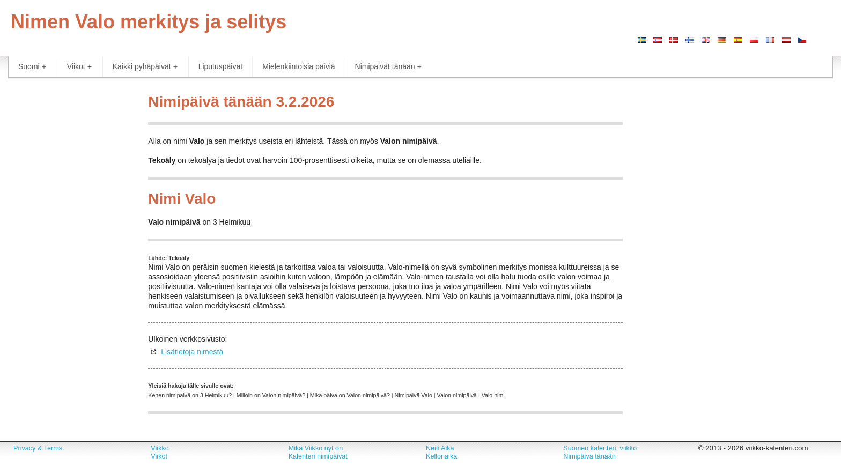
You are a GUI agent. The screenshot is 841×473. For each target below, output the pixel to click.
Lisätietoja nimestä (192, 352)
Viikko (159, 448)
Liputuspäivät (220, 66)
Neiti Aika (440, 448)
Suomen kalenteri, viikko (600, 448)
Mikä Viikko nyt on (316, 448)
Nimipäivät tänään (388, 66)
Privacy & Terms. (38, 448)
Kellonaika (441, 456)
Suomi (32, 66)
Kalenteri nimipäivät (318, 456)
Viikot (79, 66)
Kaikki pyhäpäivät (145, 66)
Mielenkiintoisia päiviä (298, 66)
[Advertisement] (70, 249)
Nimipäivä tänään (589, 456)
